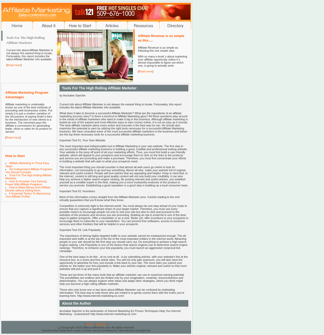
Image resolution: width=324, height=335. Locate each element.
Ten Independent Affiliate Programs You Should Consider (28, 171)
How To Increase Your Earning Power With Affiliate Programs (26, 183)
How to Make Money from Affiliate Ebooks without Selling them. (28, 189)
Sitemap (101, 324)
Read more (14, 65)
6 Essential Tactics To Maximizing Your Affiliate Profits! (27, 195)
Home (90, 324)
